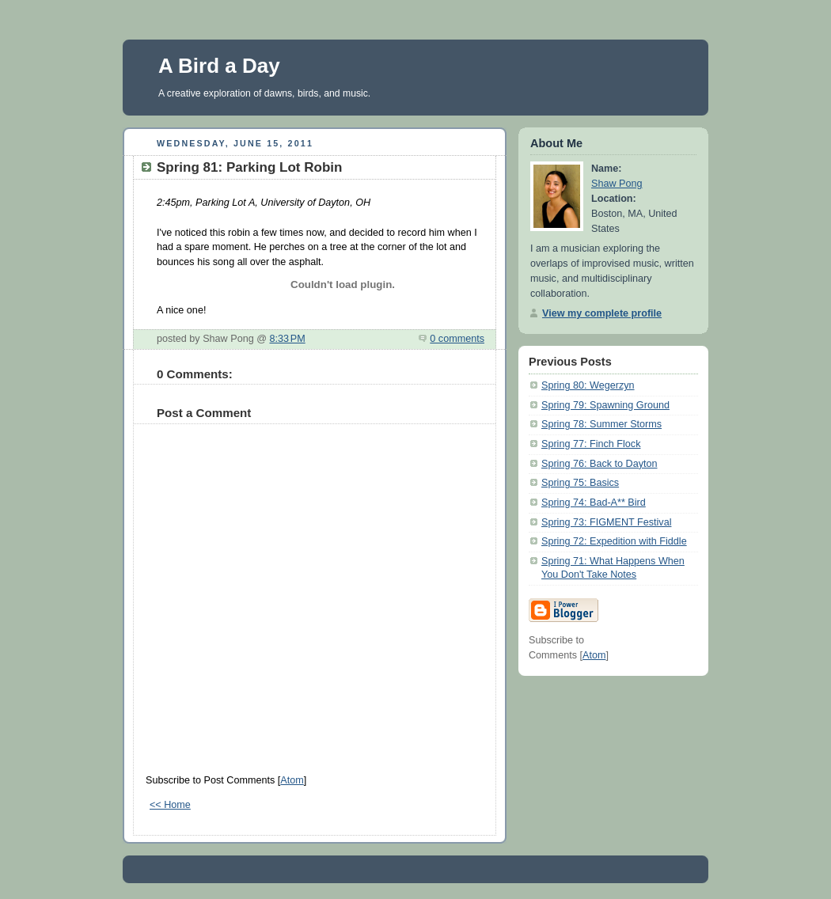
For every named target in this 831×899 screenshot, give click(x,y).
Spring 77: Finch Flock (590, 444)
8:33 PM (287, 338)
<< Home (170, 804)
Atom (291, 780)
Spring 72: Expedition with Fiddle (614, 541)
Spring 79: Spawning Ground (605, 405)
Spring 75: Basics (580, 482)
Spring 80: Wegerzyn (588, 385)
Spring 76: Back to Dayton (599, 463)
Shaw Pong (617, 183)
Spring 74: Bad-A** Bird (593, 502)
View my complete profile (602, 313)
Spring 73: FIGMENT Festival (606, 522)
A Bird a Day (219, 66)
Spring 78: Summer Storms (601, 424)
